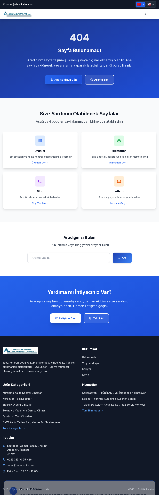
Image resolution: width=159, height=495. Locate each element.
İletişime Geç (65, 318)
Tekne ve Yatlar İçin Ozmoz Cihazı (24, 410)
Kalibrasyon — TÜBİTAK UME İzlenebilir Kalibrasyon (114, 392)
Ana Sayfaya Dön (63, 79)
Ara (122, 257)
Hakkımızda (89, 357)
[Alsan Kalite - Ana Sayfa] (17, 14)
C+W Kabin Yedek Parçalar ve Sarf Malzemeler (32, 422)
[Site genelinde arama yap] (145, 14)
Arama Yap (99, 79)
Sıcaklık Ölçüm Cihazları (17, 404)
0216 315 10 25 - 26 (19, 459)
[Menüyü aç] (153, 14)
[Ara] (68, 258)
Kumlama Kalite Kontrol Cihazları (22, 392)
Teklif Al (96, 318)
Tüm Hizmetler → (92, 410)
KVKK (85, 374)
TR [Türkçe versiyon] (140, 4)
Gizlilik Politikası (147, 489)
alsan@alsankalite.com (18, 4)
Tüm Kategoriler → (14, 428)
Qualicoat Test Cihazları (17, 416)
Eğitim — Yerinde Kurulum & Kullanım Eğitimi (109, 398)
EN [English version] (150, 4)
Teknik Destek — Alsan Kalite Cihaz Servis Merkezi (113, 404)
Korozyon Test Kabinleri (17, 398)
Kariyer (86, 369)
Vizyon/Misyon (91, 363)
